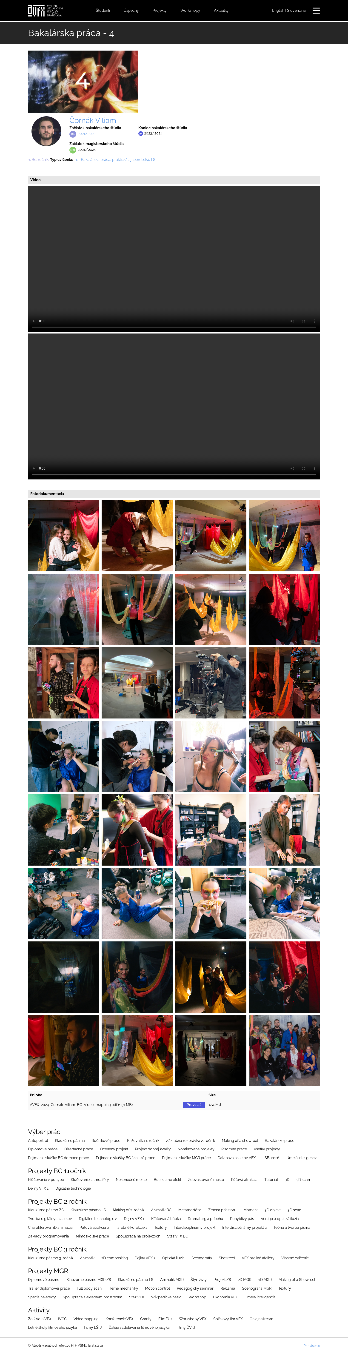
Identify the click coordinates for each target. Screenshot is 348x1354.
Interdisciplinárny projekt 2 (244, 1227)
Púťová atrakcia (244, 1179)
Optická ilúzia (173, 1258)
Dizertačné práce (78, 1149)
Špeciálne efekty (42, 1297)
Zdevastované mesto (206, 1179)
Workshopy (190, 10)
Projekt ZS (222, 1279)
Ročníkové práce (106, 1140)
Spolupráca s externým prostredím (92, 1297)
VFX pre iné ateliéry (258, 1258)
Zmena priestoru (222, 1210)
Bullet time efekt (167, 1179)
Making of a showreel (240, 1140)
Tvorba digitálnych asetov (50, 1219)
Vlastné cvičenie (295, 1258)
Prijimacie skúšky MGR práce (186, 1158)
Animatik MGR (172, 1279)
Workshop (197, 1297)
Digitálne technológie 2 (98, 1219)
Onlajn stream (261, 1319)
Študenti (103, 10)
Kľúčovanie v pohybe (46, 1179)
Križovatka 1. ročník (143, 1140)
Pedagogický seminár (195, 1288)
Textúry (160, 1227)
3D (287, 1179)
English (278, 10)
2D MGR (244, 1279)
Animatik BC (161, 1210)
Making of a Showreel (297, 1279)
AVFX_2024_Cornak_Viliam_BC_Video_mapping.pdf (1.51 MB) (81, 1105)
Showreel (227, 1258)
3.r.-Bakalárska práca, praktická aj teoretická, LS (115, 159)
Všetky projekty (267, 1149)
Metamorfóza (189, 1210)
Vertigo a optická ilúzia (280, 1219)
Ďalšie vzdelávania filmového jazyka (139, 1327)
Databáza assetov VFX (237, 1158)
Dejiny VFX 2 (145, 1258)
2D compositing (114, 1258)
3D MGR (265, 1279)
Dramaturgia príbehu (205, 1219)
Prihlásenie (312, 1346)
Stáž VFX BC (177, 1236)
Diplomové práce (42, 1149)
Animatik (87, 1258)
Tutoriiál (271, 1179)
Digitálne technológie (73, 1188)
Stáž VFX (136, 1297)
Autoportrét (38, 1140)
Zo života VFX (39, 1319)
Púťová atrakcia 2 (94, 1227)
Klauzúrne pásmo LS (88, 1210)
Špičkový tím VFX (228, 1319)
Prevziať (194, 1105)
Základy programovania (48, 1236)
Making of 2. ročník (128, 1210)
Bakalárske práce (279, 1140)
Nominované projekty (196, 1149)
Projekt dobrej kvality (153, 1149)
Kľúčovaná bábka (166, 1219)
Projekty (160, 10)
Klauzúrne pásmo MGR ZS (88, 1279)
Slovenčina (296, 10)
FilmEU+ (165, 1319)
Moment (250, 1210)
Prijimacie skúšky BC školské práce (125, 1158)
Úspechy (131, 10)
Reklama (227, 1288)
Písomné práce (234, 1149)
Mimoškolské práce (92, 1236)
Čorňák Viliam (92, 120)
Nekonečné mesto (131, 1179)
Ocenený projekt (114, 1149)
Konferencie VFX (119, 1319)
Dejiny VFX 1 (38, 1188)
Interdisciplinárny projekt (194, 1227)
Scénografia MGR (256, 1288)
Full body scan (89, 1288)
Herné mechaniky (123, 1288)
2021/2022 (86, 133)
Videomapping (86, 1319)
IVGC (62, 1319)
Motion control (157, 1288)
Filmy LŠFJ (93, 1327)
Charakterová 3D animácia (50, 1227)
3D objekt (273, 1210)
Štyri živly (199, 1279)
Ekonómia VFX (225, 1297)
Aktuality (221, 10)
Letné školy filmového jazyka (52, 1327)
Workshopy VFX (192, 1319)
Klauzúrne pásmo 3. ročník (50, 1258)
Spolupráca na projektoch (138, 1236)
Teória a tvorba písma (292, 1227)
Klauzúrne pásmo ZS (46, 1210)
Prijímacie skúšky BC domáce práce (58, 1158)
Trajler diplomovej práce (49, 1288)
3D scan (303, 1179)
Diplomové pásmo (44, 1279)
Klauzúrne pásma (70, 1140)
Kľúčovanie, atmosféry (90, 1179)
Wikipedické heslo (166, 1297)
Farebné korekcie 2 (131, 1227)
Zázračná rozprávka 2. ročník (190, 1140)
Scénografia (201, 1258)
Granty (145, 1319)
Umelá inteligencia (301, 1158)
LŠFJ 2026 (271, 1158)
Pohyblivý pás (242, 1219)
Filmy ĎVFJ (186, 1327)
